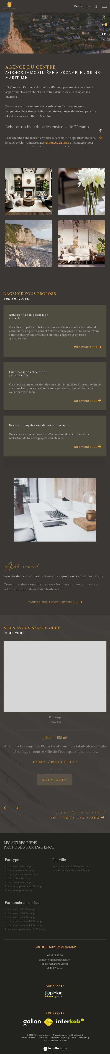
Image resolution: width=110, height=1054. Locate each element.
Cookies (63, 1040)
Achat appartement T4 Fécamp (23, 925)
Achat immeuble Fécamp (19, 870)
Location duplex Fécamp (19, 890)
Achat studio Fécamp (17, 878)
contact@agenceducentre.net (55, 959)
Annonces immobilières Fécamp (71, 866)
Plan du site (43, 1038)
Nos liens (83, 1038)
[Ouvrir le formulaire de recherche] (85, 6)
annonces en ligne (57, 142)
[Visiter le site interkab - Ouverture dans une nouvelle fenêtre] (70, 1021)
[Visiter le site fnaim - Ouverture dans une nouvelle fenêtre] (48, 1022)
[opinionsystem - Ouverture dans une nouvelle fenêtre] (54, 994)
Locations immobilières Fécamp (71, 870)
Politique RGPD (51, 1040)
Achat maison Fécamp (18, 866)
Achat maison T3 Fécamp (20, 909)
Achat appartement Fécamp (21, 874)
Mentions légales (59, 1038)
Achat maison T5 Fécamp (20, 917)
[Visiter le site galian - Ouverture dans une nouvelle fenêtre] (32, 1022)
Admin (73, 1038)
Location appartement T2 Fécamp (25, 929)
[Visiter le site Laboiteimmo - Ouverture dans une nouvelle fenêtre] (55, 1046)
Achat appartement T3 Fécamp (23, 921)
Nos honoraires (28, 1038)
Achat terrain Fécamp (18, 882)
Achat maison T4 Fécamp (20, 913)
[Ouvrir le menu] (104, 6)
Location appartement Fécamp (23, 886)
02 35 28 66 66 (55, 955)
